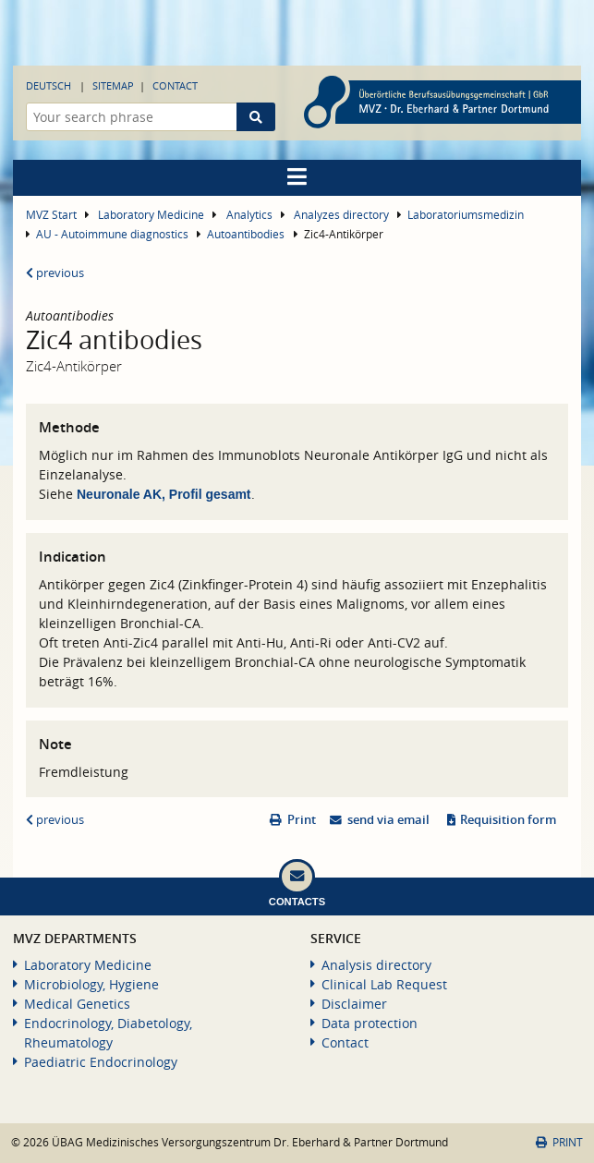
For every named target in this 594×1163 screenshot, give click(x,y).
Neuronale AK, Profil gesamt (164, 494)
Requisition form (508, 820)
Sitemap (113, 85)
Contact (175, 85)
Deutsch (48, 85)
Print (301, 820)
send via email (388, 820)
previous (55, 273)
